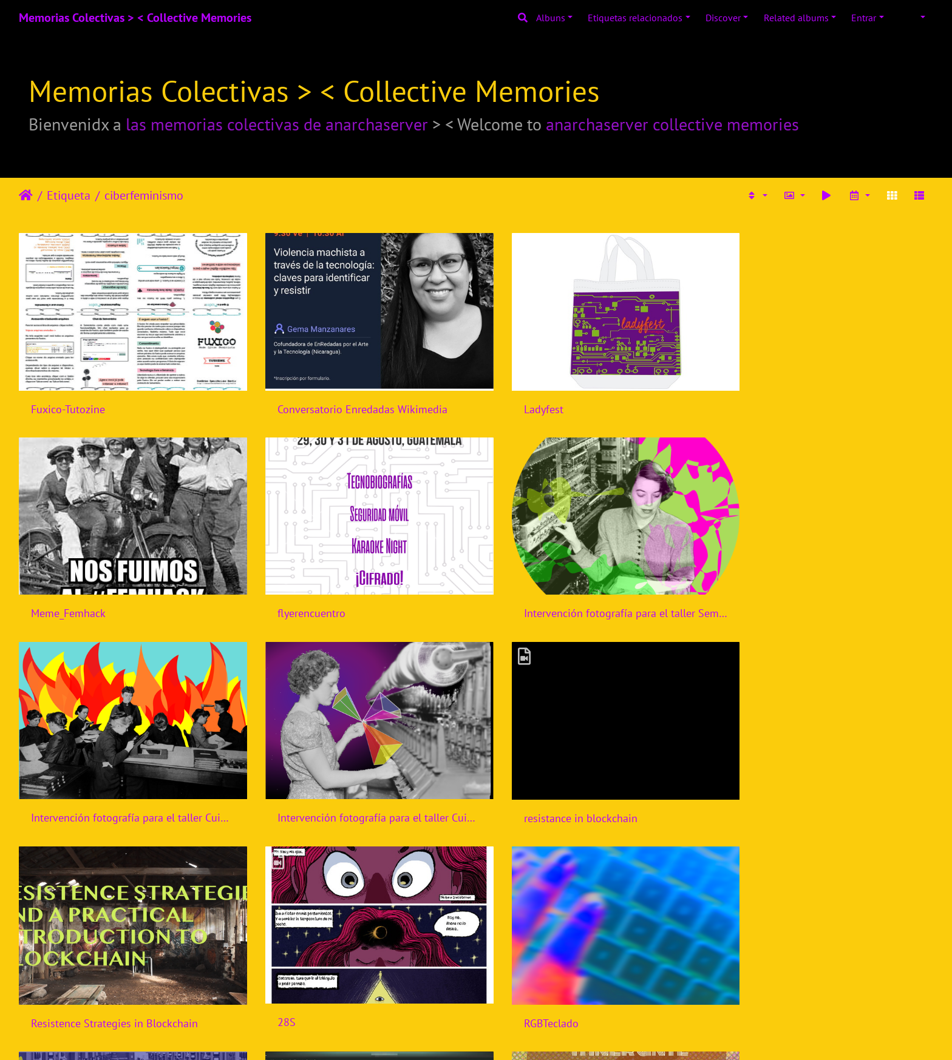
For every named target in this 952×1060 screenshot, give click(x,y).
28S (506, 790)
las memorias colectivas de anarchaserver (277, 124)
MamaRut (519, 985)
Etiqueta (68, 195)
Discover (723, 18)
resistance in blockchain (87, 790)
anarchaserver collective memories (672, 124)
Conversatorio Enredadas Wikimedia (349, 400)
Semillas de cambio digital (94, 986)
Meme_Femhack (767, 400)
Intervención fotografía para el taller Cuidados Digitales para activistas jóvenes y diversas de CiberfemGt (592, 595)
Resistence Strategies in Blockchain (347, 791)
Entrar (863, 18)
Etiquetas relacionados (635, 18)
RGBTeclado (757, 791)
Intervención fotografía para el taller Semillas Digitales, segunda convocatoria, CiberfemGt (359, 595)
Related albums (796, 18)
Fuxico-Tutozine (68, 400)
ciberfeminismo (143, 195)
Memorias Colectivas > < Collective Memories (135, 17)
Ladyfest (517, 400)
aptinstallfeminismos (314, 987)
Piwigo (501, 1034)
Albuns (550, 18)
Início (26, 195)
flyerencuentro (65, 595)
